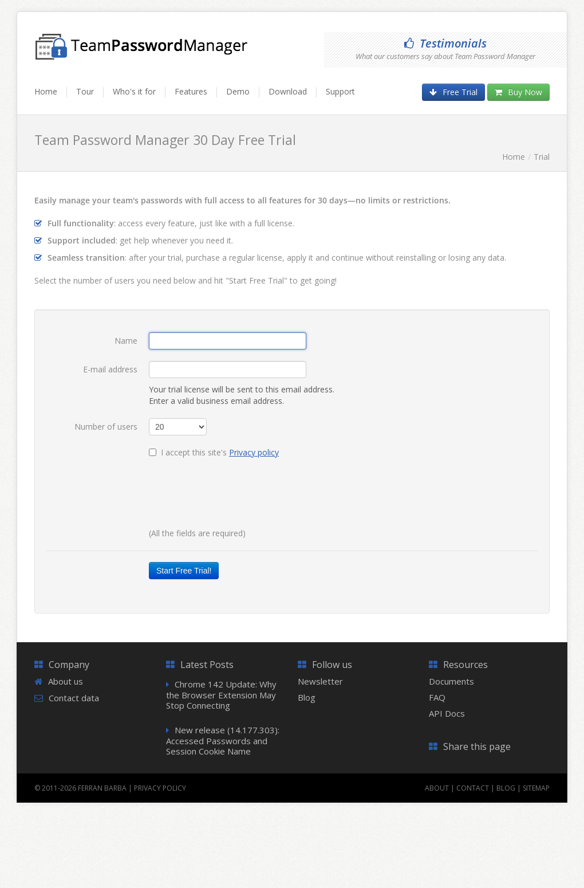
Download (288, 91)
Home (45, 91)
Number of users (105, 426)
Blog (306, 697)
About (437, 788)
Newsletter (320, 681)
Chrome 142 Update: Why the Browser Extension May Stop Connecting (221, 694)
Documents (451, 681)
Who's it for (134, 91)
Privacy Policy (160, 788)
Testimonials (445, 43)
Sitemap (536, 788)
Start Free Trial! (183, 570)
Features (191, 91)
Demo (238, 91)
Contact (472, 788)
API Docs (447, 713)
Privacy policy (254, 452)
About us (65, 681)
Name (126, 340)
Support (340, 91)
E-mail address (110, 369)
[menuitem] (50, 97)
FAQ (437, 697)
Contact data (74, 698)
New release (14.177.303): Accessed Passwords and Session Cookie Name (222, 740)
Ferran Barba (102, 788)
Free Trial (453, 92)
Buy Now (518, 92)
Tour (85, 91)
